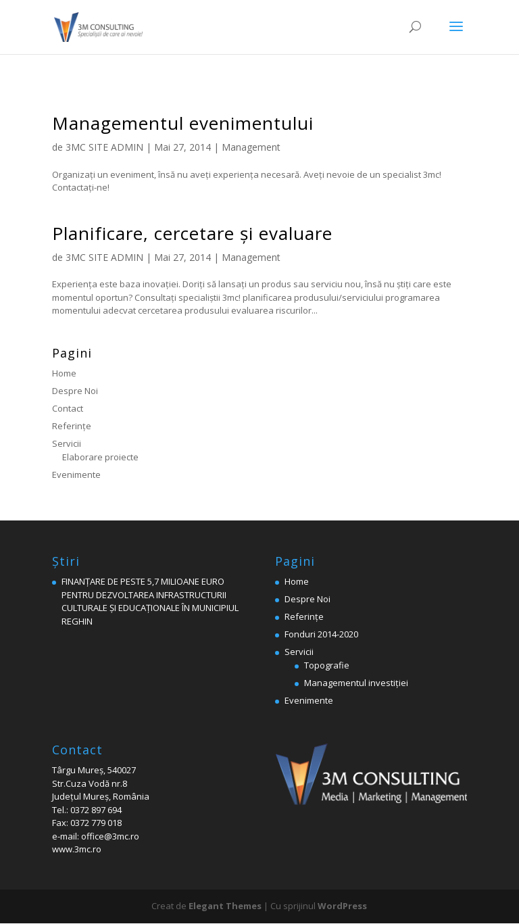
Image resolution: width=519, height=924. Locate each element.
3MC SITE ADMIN (104, 147)
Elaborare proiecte (100, 457)
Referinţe (71, 426)
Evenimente (76, 474)
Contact (67, 408)
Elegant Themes (225, 906)
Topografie (326, 665)
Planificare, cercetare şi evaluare (192, 233)
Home (64, 373)
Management (251, 147)
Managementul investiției (356, 683)
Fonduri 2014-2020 (321, 634)
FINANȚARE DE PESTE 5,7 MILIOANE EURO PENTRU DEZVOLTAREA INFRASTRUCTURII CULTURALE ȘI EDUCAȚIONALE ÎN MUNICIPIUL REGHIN (150, 601)
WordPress (342, 906)
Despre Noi (75, 391)
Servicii (66, 443)
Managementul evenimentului (183, 123)
